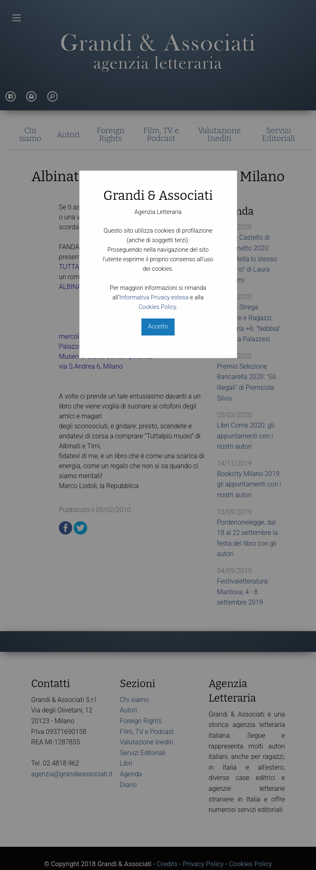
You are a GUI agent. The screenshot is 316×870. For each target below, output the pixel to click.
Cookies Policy (157, 307)
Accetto (158, 326)
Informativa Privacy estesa (154, 297)
